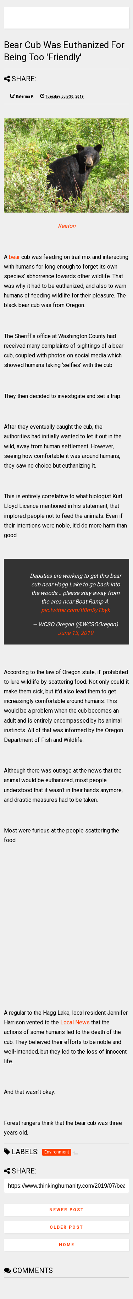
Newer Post (66, 1209)
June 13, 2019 (75, 633)
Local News (75, 1022)
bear (14, 257)
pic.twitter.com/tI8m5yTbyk (75, 610)
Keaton (67, 226)
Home (66, 1244)
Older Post (66, 1227)
